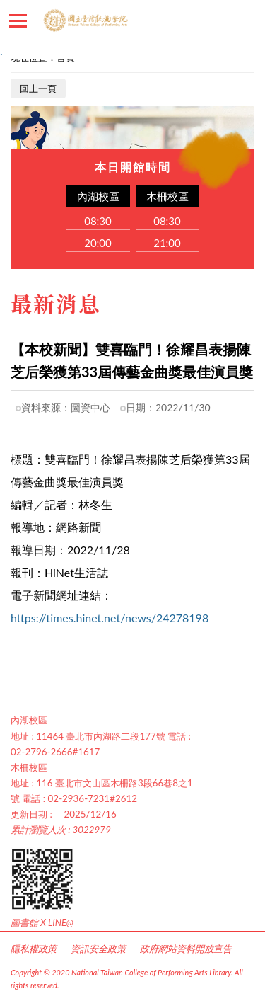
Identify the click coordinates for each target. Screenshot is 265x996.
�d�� (212, 21)
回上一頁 (38, 88)
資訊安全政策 (98, 948)
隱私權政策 (34, 948)
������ (18, 21)
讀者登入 (247, 21)
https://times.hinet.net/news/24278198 (109, 617)
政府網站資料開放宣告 (186, 948)
